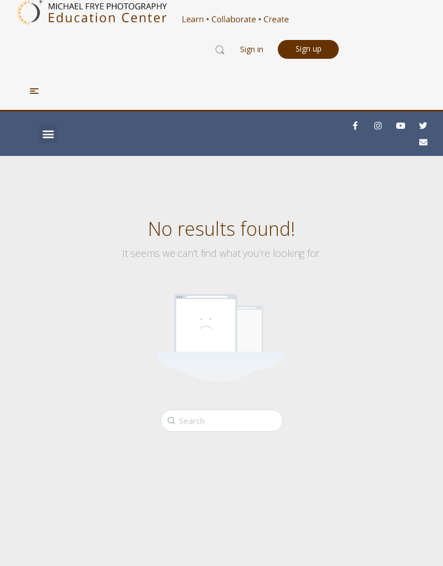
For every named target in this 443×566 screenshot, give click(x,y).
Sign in (251, 49)
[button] (48, 134)
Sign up (309, 48)
